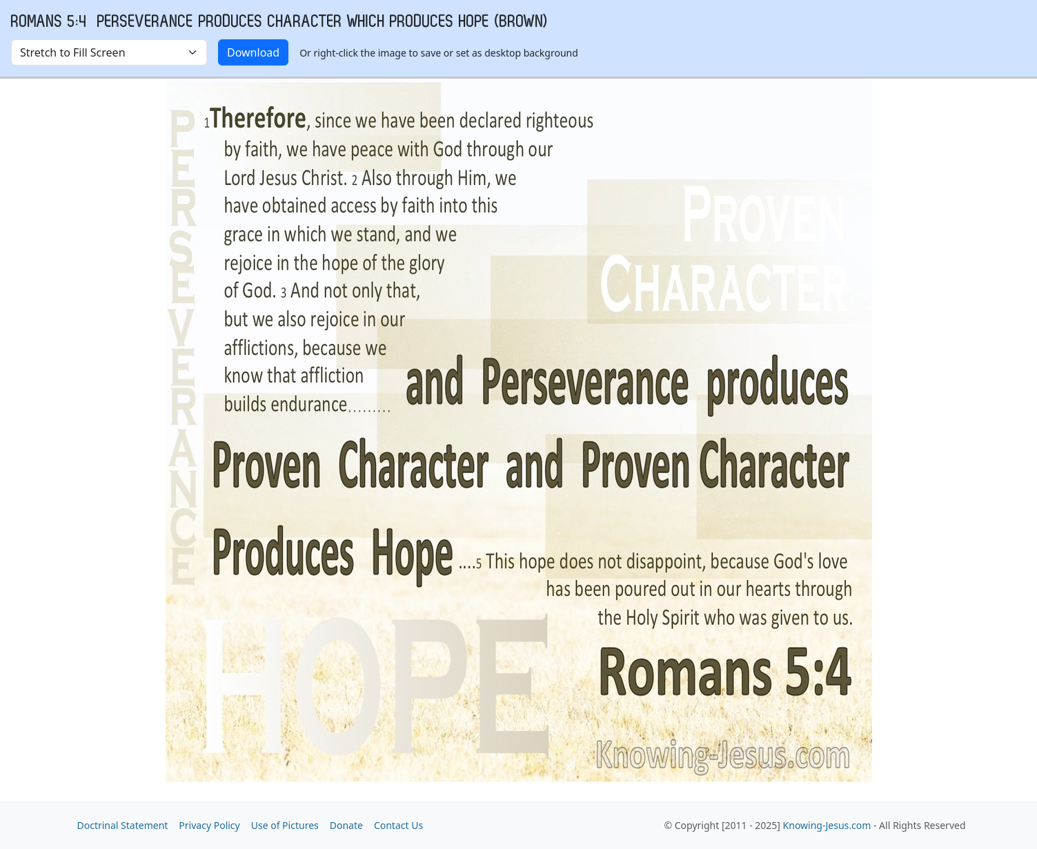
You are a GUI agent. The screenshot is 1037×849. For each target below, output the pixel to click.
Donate (346, 825)
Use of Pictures (285, 825)
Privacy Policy (209, 825)
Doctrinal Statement (122, 825)
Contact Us (398, 825)
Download (253, 52)
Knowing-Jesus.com (827, 825)
